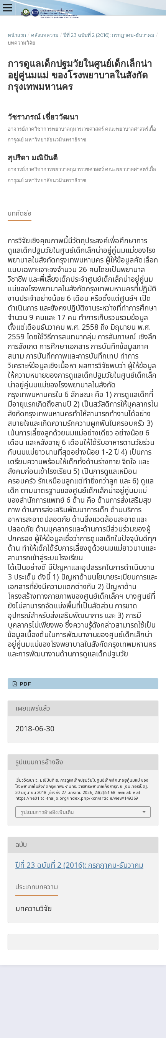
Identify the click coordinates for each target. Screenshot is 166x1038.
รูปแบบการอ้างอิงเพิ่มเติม (47, 812)
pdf (24, 684)
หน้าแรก (17, 35)
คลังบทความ (45, 35)
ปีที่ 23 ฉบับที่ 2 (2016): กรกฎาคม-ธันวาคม (108, 35)
